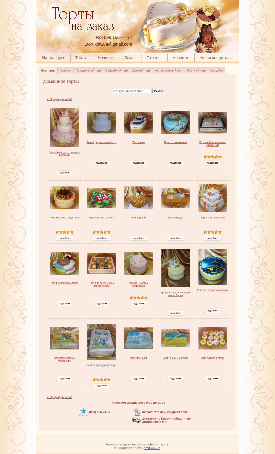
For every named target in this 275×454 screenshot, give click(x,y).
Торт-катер (139, 142)
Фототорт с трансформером (212, 290)
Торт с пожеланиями (175, 142)
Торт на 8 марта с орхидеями (139, 284)
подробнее (64, 172)
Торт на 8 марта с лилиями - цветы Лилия (176, 294)
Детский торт (141, 70)
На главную (53, 57)
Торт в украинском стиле (64, 283)
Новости (180, 57)
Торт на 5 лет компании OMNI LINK (212, 144)
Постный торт (196, 70)
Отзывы (153, 57)
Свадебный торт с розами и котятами (64, 153)
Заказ (130, 57)
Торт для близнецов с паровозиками (101, 284)
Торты (81, 57)
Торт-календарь (138, 358)
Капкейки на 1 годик (212, 358)
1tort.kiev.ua (152, 448)
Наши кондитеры (216, 57)
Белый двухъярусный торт (101, 142)
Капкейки (216, 70)
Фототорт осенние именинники (64, 359)
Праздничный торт (88, 70)
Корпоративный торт (168, 70)
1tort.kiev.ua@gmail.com (108, 44)
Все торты (48, 70)
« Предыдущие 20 (59, 99)
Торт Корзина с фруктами (64, 217)
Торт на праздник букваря (101, 365)
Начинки (106, 57)
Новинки (65, 70)
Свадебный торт (116, 70)
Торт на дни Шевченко (175, 358)
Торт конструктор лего (101, 217)
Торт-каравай (138, 217)
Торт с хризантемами (213, 217)
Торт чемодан (175, 217)
